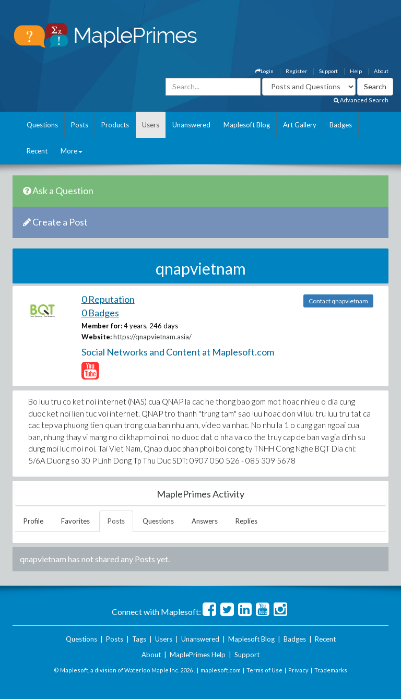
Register (296, 71)
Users (150, 125)
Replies (246, 521)
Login (264, 71)
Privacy (298, 670)
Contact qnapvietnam (338, 301)
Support (328, 71)
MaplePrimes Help (198, 654)
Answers (205, 521)
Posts (79, 125)
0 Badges (100, 312)
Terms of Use (264, 670)
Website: (96, 337)
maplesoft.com (220, 670)
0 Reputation (108, 299)
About (381, 71)
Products (115, 125)
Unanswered (191, 125)
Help (356, 71)
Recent (37, 151)
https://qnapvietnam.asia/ (152, 337)
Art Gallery (299, 125)
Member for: (101, 326)
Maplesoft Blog (246, 125)
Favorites (75, 521)
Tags (139, 639)
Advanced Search (361, 100)
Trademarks (330, 670)
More (71, 151)
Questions (42, 125)
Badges (340, 125)
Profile (33, 521)
